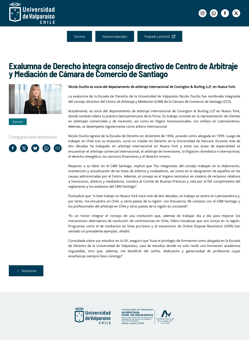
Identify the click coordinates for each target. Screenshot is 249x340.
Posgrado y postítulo (159, 36)
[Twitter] (236, 13)
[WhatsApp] (214, 13)
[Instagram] (203, 13)
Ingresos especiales (114, 36)
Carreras (79, 36)
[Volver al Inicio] (32, 13)
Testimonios (26, 271)
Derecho (18, 121)
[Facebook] (225, 13)
